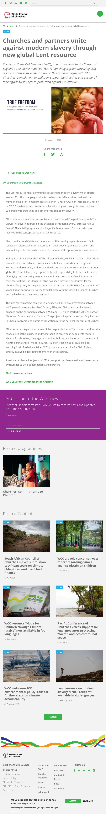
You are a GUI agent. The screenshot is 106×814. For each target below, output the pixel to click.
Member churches (42, 776)
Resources (59, 770)
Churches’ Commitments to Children (25, 182)
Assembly (59, 788)
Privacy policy (11, 415)
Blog (56, 783)
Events (41, 787)
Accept (72, 801)
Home (4, 26)
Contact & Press (59, 777)
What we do (44, 792)
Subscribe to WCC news (23, 173)
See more (53, 717)
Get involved (60, 765)
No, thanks (88, 801)
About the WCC (43, 767)
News (12, 26)
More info (15, 811)
